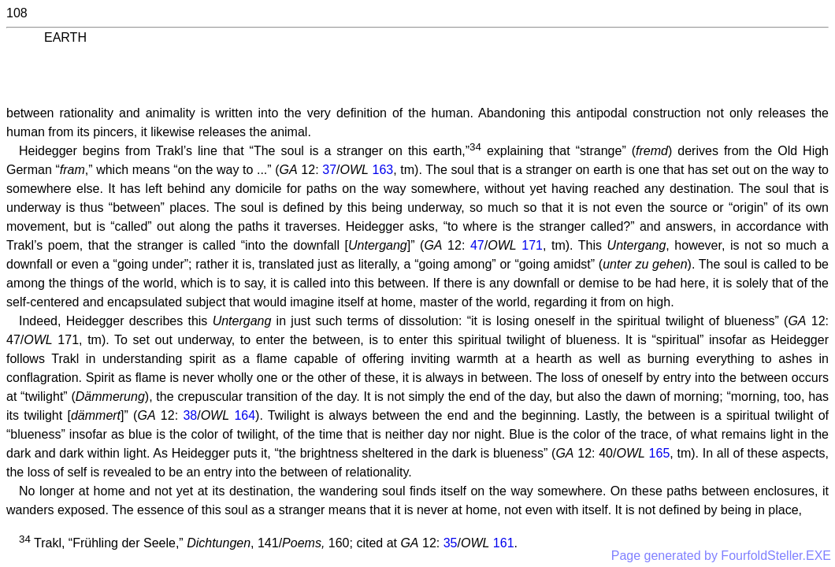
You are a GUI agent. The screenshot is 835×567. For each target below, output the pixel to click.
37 (329, 169)
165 (659, 453)
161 (503, 543)
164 (244, 415)
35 (450, 543)
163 (383, 169)
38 (190, 415)
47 (477, 245)
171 (532, 245)
